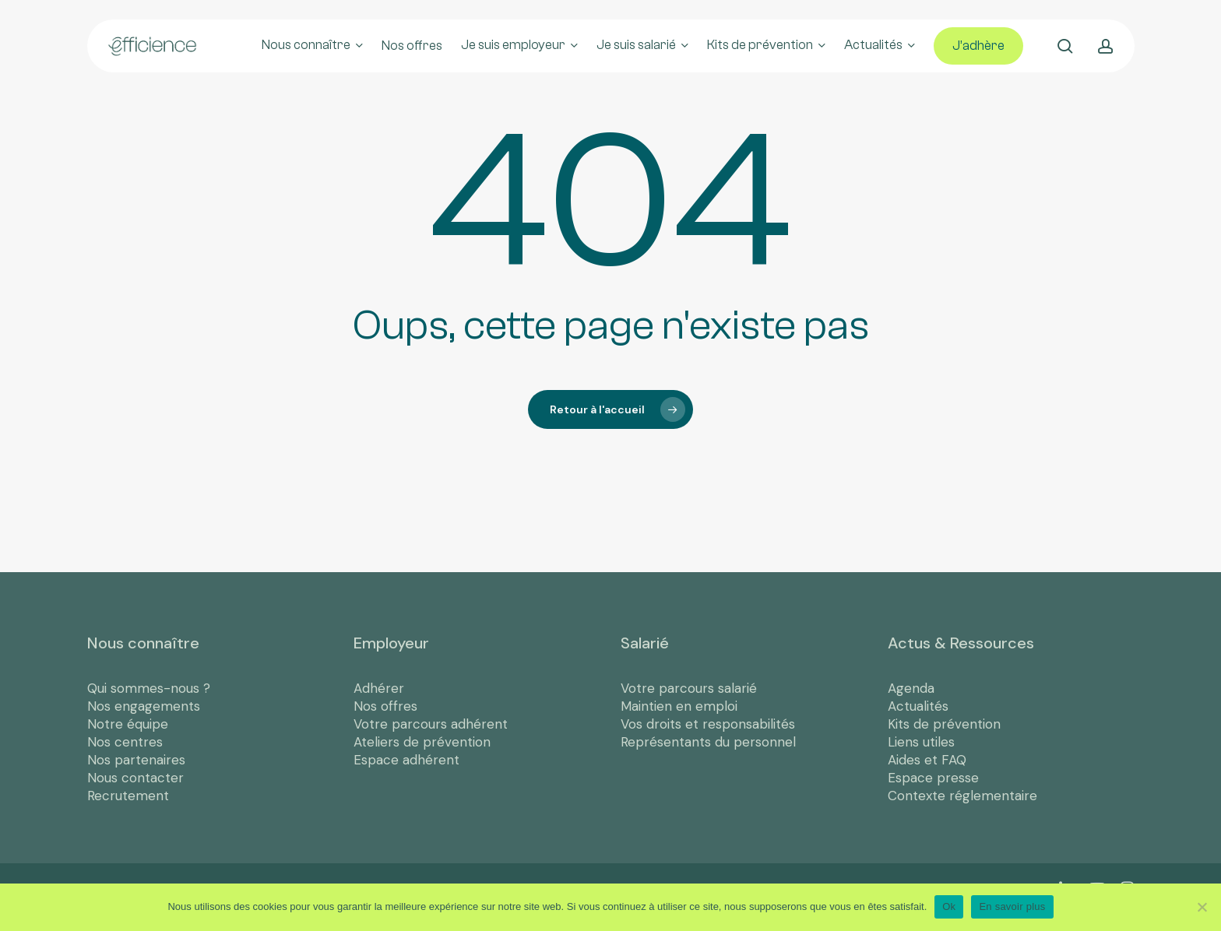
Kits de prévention (944, 724)
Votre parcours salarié (689, 688)
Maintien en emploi (679, 706)
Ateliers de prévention (422, 741)
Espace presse (933, 777)
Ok (948, 906)
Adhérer (379, 688)
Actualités (918, 706)
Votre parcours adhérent (431, 724)
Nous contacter (135, 777)
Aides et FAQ (927, 759)
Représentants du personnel (708, 741)
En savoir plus (1012, 906)
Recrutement (128, 795)
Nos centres (125, 741)
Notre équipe (127, 724)
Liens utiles (921, 741)
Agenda (911, 688)
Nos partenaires (136, 759)
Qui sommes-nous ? (148, 688)
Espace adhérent (406, 759)
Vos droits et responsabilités (708, 724)
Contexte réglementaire (962, 795)
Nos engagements (143, 706)
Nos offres (385, 706)
